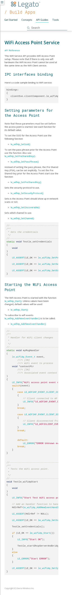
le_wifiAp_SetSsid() (20, 144)
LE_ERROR (28, 443)
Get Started (10, 20)
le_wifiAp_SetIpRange (51, 568)
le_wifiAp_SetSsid (49, 520)
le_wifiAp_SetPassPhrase (54, 257)
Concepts (26, 20)
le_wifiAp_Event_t (23, 356)
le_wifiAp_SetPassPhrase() (25, 161)
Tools (55, 20)
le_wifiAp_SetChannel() (22, 218)
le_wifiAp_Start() (13, 300)
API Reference (12, 50)
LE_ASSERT (18, 257)
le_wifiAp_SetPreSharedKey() (20, 156)
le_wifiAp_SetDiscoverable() (25, 207)
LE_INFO (17, 382)
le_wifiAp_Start (40, 533)
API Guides (42, 20)
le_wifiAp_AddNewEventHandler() (22, 318)
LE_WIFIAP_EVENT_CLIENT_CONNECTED (46, 392)
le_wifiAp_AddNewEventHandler (42, 507)
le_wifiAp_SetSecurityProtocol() (27, 193)
